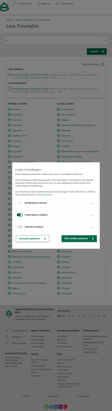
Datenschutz (46, 194)
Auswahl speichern (31, 238)
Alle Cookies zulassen (81, 238)
